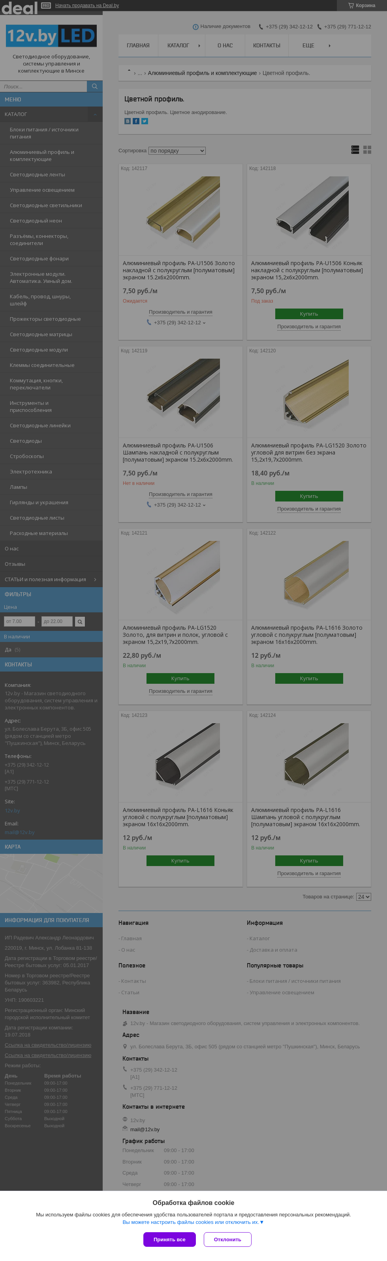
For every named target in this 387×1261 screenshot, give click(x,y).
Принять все (170, 1239)
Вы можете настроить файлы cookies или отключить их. (190, 1222)
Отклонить (227, 1239)
